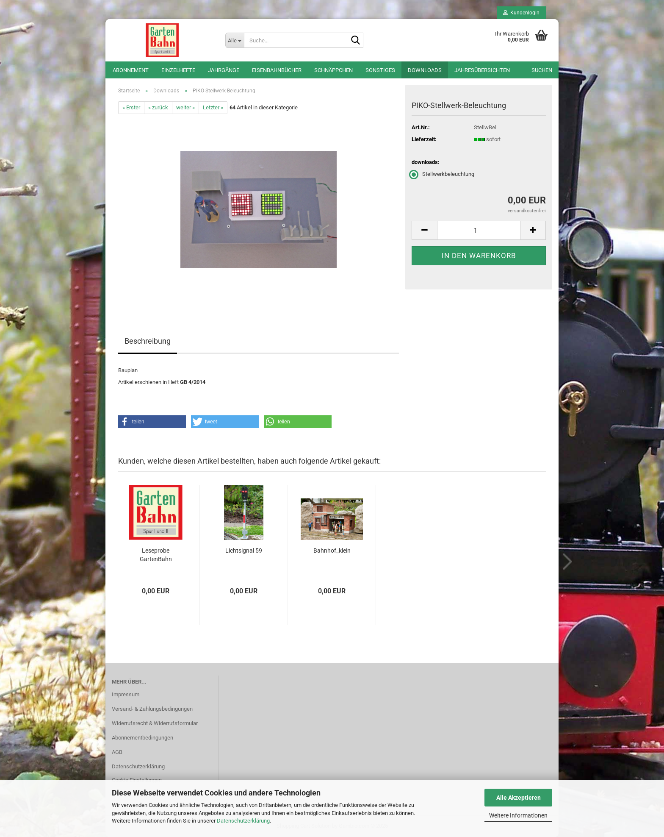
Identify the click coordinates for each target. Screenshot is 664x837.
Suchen (541, 70)
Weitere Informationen (518, 815)
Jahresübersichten (482, 70)
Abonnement (131, 70)
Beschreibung (148, 340)
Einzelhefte (178, 70)
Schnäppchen (333, 70)
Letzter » (213, 107)
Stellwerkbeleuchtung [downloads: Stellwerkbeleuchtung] (443, 174)
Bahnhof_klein (332, 550)
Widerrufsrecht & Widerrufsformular (155, 723)
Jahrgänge (223, 70)
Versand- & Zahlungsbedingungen (152, 709)
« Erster (131, 107)
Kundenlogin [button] (521, 13)
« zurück (158, 107)
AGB (117, 752)
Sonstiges (380, 70)
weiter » (185, 107)
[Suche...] (234, 40)
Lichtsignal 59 (243, 550)
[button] (424, 230)
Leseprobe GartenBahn (156, 554)
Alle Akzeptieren (518, 797)
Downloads (425, 70)
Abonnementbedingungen (142, 737)
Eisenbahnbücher (277, 70)
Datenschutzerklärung (243, 821)
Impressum (125, 694)
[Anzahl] (478, 230)
